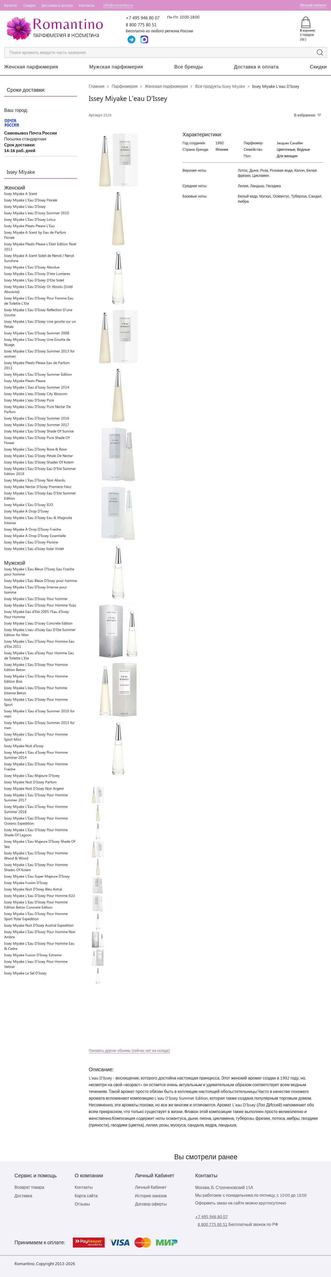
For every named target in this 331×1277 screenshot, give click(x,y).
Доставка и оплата (57, 5)
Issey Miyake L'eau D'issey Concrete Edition (38, 623)
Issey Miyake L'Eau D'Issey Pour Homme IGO (39, 895)
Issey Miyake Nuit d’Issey (24, 745)
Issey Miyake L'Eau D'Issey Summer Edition (38, 374)
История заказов (151, 1195)
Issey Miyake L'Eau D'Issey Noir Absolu (34, 480)
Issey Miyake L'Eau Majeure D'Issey (32, 775)
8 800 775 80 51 (141, 24)
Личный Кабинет (151, 1187)
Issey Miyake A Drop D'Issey (26, 511)
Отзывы (82, 1204)
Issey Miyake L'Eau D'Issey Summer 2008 (36, 332)
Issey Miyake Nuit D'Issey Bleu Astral (33, 889)
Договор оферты (151, 1204)
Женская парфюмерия (31, 66)
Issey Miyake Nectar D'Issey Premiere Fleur (38, 486)
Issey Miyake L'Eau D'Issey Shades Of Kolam (39, 462)
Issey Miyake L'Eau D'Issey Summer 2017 (36, 424)
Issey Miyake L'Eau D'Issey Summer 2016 (36, 418)
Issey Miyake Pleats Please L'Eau (29, 225)
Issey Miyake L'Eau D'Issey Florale (30, 200)
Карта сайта (86, 1195)
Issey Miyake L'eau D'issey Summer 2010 (36, 212)
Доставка (23, 1195)
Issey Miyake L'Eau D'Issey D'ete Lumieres (37, 273)
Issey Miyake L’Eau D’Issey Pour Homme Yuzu (40, 605)
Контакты (86, 5)
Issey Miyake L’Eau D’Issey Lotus (30, 219)
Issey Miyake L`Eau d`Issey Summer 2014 (36, 387)
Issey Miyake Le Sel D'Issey (25, 973)
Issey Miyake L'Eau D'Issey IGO (28, 504)
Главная (97, 86)
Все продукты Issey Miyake (220, 86)
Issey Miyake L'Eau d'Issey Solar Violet (34, 548)
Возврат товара (29, 1187)
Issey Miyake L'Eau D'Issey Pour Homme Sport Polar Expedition (36, 916)
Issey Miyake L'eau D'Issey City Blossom (35, 393)
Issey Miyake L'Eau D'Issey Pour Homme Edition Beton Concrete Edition (36, 905)
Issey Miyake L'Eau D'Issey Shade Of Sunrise (39, 431)
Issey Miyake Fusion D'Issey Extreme (32, 954)
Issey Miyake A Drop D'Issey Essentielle (35, 535)
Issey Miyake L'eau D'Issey (25, 206)
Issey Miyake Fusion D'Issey (26, 882)
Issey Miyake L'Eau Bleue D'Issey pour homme (40, 580)
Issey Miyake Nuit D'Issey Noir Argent (34, 788)
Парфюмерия (125, 86)
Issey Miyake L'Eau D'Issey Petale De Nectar (38, 455)
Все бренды (188, 66)
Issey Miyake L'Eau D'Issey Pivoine (31, 542)
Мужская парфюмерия (116, 66)
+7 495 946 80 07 (143, 17)
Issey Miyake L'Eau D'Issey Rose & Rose (35, 449)
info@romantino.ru (118, 5)
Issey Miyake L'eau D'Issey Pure (29, 400)
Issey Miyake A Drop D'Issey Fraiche (32, 529)
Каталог (10, 5)
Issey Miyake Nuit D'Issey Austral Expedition (39, 925)
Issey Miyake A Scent (20, 193)
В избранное (304, 115)
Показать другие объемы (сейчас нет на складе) (129, 1050)
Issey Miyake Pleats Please (24, 380)
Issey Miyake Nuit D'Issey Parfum (30, 781)
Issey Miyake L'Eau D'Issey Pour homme (35, 598)
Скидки (29, 5)
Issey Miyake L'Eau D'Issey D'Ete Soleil (34, 280)
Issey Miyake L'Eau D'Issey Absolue (31, 267)
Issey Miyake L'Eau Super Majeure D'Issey (37, 876)
